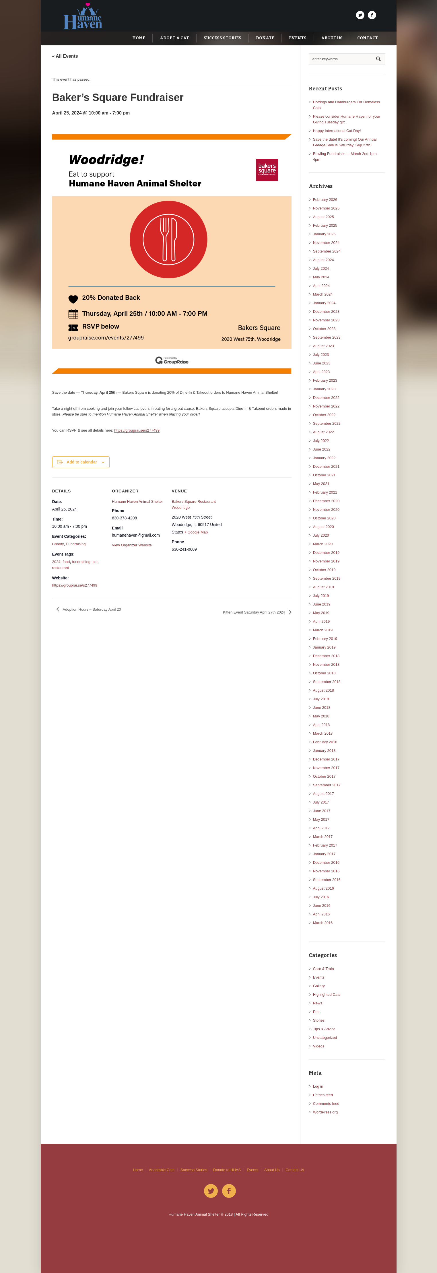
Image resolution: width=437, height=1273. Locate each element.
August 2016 (323, 888)
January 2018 (324, 750)
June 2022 (322, 449)
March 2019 (323, 630)
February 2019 (325, 638)
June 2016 (322, 905)
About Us (271, 1170)
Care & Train (323, 969)
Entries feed (323, 1095)
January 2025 (324, 234)
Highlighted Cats (326, 994)
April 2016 (321, 914)
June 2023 (322, 363)
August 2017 (323, 793)
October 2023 (324, 329)
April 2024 (321, 286)
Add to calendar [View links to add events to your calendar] (82, 462)
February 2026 (325, 199)
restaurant (60, 568)
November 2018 (326, 664)
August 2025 (323, 217)
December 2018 (326, 656)
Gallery (319, 986)
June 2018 (322, 707)
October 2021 (324, 475)
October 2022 (324, 415)
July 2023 (321, 354)
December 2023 (326, 311)
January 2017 (324, 854)
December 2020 (326, 501)
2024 (56, 562)
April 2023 (321, 372)
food (66, 562)
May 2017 (321, 819)
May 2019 (321, 613)
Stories (319, 1020)
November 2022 (326, 406)
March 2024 (323, 294)
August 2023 (323, 346)
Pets (317, 1012)
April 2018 (321, 725)
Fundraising (76, 544)
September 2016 (327, 880)
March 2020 (323, 544)
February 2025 (325, 225)
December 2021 (326, 466)
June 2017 (322, 811)
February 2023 (325, 380)
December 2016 (326, 862)
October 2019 (324, 570)
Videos (319, 1046)
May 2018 (321, 716)
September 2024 (327, 251)
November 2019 (326, 561)
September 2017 (327, 785)
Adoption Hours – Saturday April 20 (91, 609)
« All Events (65, 56)
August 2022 (323, 432)
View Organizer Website (132, 545)
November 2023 (326, 320)
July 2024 (321, 268)
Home (138, 1170)
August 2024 (323, 260)
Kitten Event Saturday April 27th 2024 (254, 612)
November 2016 (326, 871)
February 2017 (325, 845)
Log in (318, 1086)
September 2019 (327, 578)
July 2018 (321, 699)
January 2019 (324, 647)
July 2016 (321, 897)
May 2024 (321, 277)
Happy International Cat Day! (337, 131)
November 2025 (326, 208)
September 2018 (327, 682)
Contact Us (294, 1170)
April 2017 (321, 828)
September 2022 (327, 423)
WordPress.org (325, 1112)
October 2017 (324, 776)
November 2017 (326, 768)
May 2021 (321, 484)
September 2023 (327, 337)
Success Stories (193, 1170)
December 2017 (326, 759)
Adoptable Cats (161, 1170)
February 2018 (325, 742)
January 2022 (324, 458)
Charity (58, 544)
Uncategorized (325, 1037)
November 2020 (326, 509)
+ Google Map (196, 532)
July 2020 (321, 535)
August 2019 (323, 587)
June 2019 (322, 604)
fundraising (81, 562)
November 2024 (326, 242)
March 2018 (323, 733)
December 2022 (326, 397)
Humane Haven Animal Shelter (137, 501)
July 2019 (321, 595)
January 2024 (324, 303)
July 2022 (321, 440)
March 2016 (323, 923)
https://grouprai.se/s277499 (137, 430)
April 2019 (321, 621)
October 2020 (324, 518)
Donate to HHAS (227, 1170)
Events (319, 977)
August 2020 (323, 527)
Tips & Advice (324, 1029)
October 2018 (324, 673)
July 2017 (321, 802)
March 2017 (323, 837)
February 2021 (325, 492)
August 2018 (323, 690)
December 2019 (326, 552)
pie (95, 562)
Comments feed (326, 1103)
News (318, 1003)
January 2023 (324, 389)
